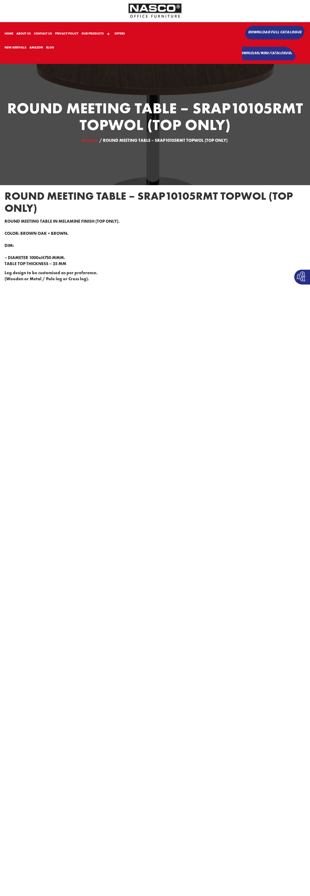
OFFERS (119, 33)
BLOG (50, 47)
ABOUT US (23, 33)
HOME (9, 33)
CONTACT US (43, 33)
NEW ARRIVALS (15, 47)
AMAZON (36, 47)
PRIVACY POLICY (66, 33)
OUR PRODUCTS (92, 33)
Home (90, 140)
